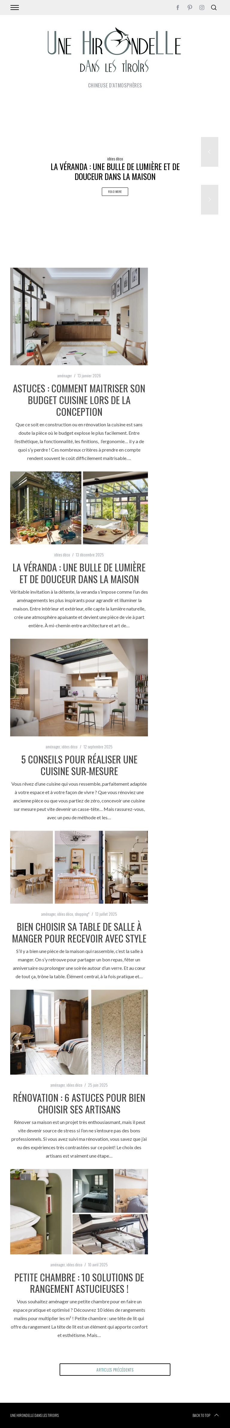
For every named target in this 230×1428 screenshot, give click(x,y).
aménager (64, 375)
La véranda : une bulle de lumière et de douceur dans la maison (79, 573)
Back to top (206, 1415)
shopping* (82, 914)
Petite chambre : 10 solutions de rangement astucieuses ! (79, 1283)
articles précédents (114, 1369)
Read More (115, 191)
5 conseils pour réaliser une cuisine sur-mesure (79, 765)
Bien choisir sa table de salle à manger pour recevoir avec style (79, 932)
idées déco (115, 158)
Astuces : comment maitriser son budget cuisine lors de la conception (79, 400)
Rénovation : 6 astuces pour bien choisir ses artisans (79, 1103)
